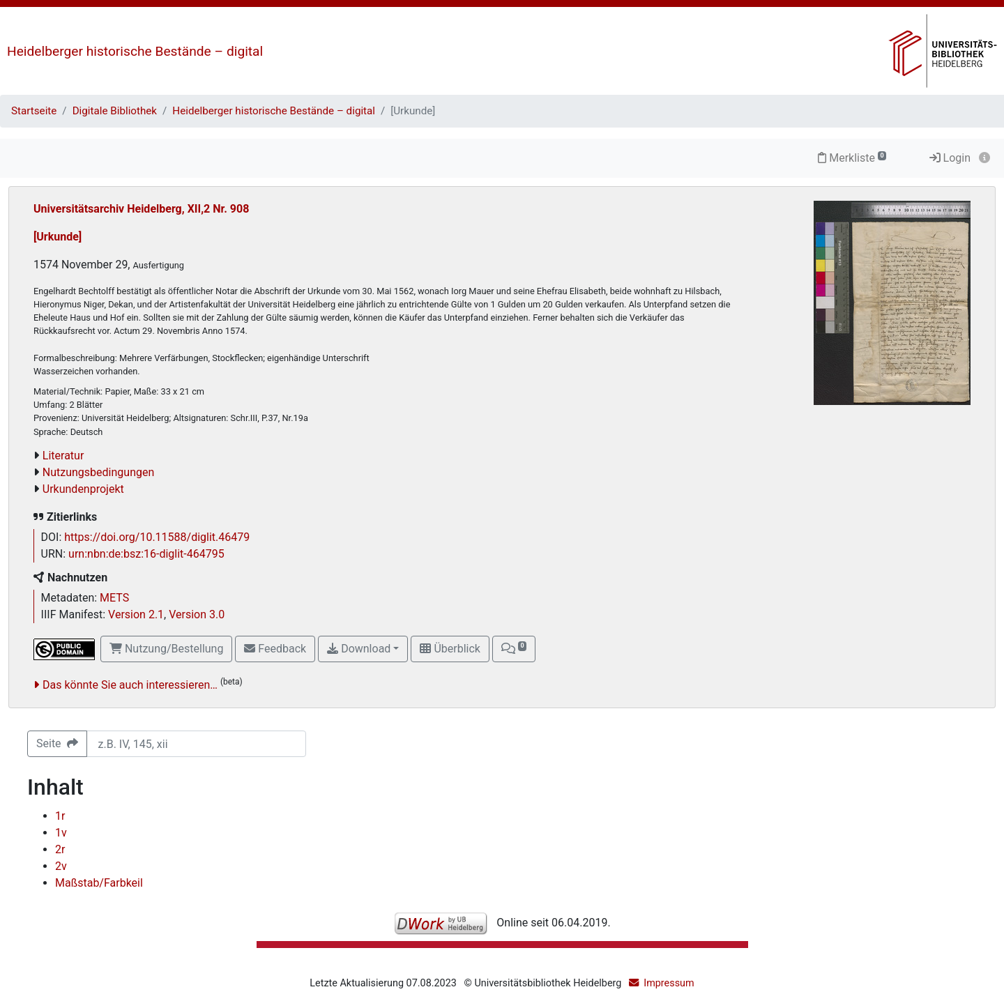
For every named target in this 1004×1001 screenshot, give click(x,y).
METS (114, 597)
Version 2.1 (136, 614)
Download (358, 648)
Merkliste (852, 158)
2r (60, 849)
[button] (513, 649)
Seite (57, 743)
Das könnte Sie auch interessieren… (130, 684)
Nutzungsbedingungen (98, 472)
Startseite (33, 111)
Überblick (450, 648)
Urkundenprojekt (83, 489)
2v (61, 866)
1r (60, 816)
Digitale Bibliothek (115, 111)
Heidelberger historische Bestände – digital (135, 51)
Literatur (63, 455)
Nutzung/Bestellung (166, 648)
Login (950, 158)
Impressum (669, 983)
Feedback (275, 648)
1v (61, 832)
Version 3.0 (197, 614)
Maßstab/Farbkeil (99, 882)
